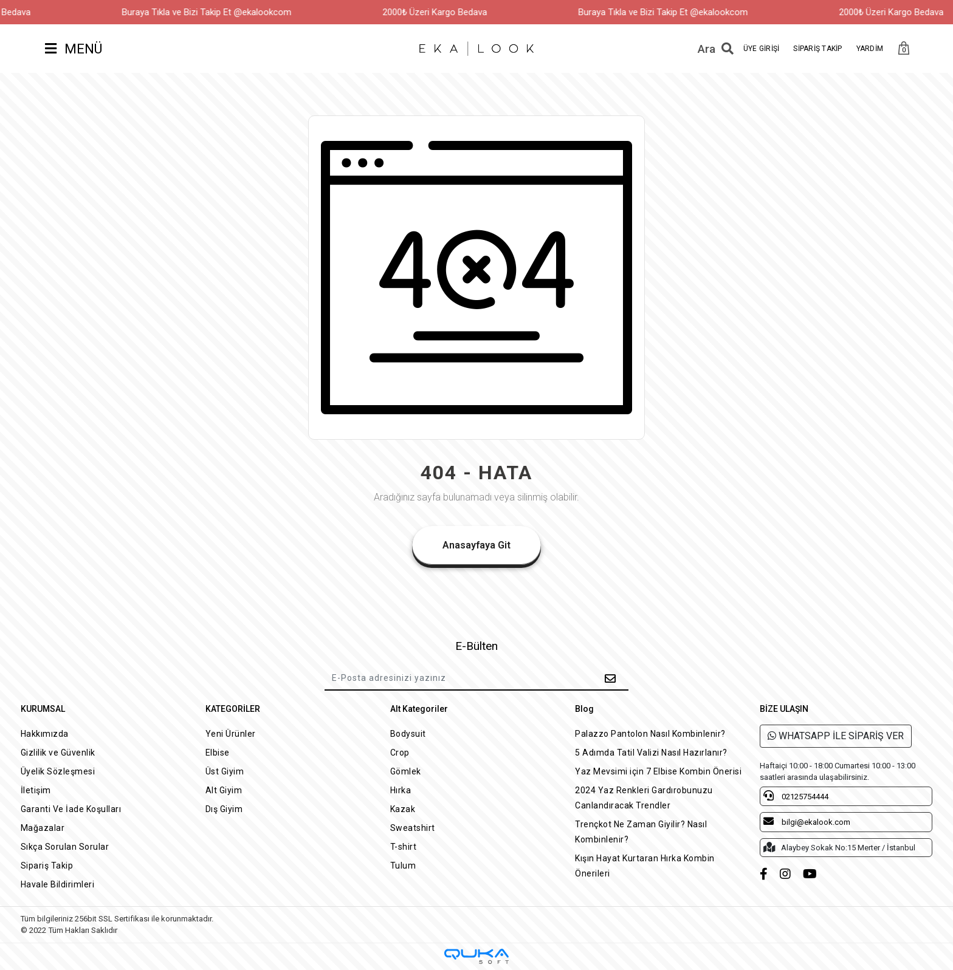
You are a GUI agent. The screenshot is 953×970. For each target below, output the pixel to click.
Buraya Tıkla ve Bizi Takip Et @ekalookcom (227, 12)
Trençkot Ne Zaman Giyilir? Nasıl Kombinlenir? (641, 831)
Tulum (403, 865)
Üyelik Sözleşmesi (58, 771)
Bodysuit (408, 734)
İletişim (36, 790)
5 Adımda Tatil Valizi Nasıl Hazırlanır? (651, 752)
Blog (584, 709)
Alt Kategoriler (419, 709)
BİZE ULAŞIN (784, 709)
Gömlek (405, 771)
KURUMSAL (43, 709)
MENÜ (73, 48)
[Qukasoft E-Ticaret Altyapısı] (476, 956)
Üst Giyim (224, 771)
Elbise (217, 752)
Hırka (400, 790)
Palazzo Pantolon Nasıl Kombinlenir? (650, 734)
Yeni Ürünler (230, 734)
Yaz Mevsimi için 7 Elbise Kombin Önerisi (658, 771)
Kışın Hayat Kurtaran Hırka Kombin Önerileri (645, 865)
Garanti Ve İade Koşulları (71, 809)
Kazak (403, 809)
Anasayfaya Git (476, 545)
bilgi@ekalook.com (806, 821)
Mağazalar (43, 828)
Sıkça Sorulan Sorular (65, 847)
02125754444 (795, 795)
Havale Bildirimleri (58, 884)
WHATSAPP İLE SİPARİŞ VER (836, 736)
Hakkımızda (45, 734)
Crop (400, 752)
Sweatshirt (412, 828)
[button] (903, 49)
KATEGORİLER (232, 709)
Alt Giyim (224, 790)
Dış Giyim (224, 809)
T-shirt (403, 847)
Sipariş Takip (47, 865)
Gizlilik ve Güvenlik (58, 752)
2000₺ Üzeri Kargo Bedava (455, 12)
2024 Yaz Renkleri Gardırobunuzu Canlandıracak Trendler (644, 797)
